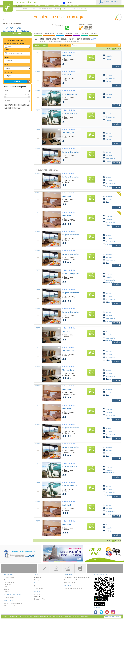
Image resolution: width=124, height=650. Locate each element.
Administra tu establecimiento (13, 606)
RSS (35, 586)
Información (37, 578)
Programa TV (38, 594)
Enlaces (6, 589)
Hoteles (26, 6)
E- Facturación (38, 588)
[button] (108, 2)
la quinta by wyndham (70, 152)
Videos (58, 9)
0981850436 (12, 28)
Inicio (19, 6)
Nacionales (38, 34)
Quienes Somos (22, 9)
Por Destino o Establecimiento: (14, 43)
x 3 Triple (107, 515)
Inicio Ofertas (40, 45)
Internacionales (49, 34)
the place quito (68, 133)
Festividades (81, 9)
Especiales (93, 34)
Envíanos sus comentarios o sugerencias (77, 578)
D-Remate (60, 34)
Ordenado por (64, 45)
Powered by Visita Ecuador (112, 616)
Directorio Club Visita (71, 580)
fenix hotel (66, 55)
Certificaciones (9, 582)
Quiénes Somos (9, 578)
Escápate (68, 34)
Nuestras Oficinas (69, 582)
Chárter (76, 34)
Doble (107, 203)
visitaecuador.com (26, 2)
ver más (116, 66)
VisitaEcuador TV (69, 9)
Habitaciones (8, 72)
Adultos (6, 57)
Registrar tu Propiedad (72, 6)
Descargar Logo (39, 580)
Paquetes (84, 34)
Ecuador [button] (33, 9)
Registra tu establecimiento (13, 604)
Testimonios (7, 584)
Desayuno (107, 133)
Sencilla (107, 59)
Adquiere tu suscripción (77, 17)
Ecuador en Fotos (45, 9)
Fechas (6, 50)
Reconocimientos (9, 580)
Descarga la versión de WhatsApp (16, 31)
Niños (6, 65)
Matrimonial (108, 186)
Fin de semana (109, 78)
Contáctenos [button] (36, 6)
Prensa (6, 587)
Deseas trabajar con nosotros (73, 588)
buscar (17, 81)
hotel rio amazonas (69, 94)
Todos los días (109, 159)
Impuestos (107, 56)
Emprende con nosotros (52, 6)
